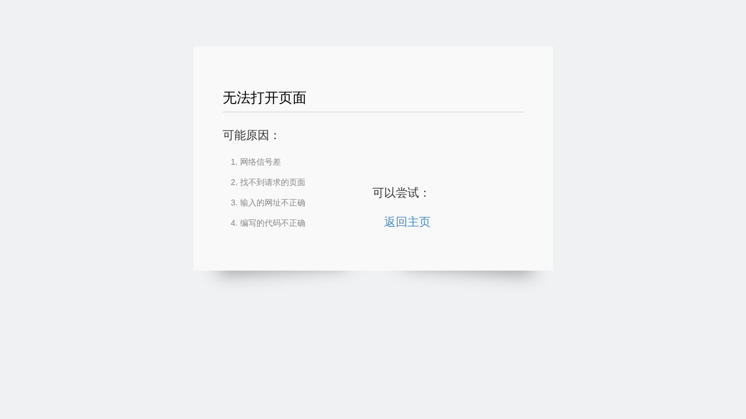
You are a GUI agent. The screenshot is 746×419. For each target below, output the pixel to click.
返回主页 (407, 221)
